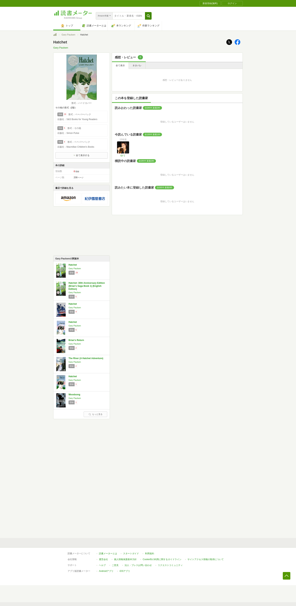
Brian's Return (76, 340)
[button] (148, 16)
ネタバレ (137, 65)
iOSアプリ (124, 571)
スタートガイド (131, 553)
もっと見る (96, 414)
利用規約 (149, 553)
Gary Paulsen (68, 34)
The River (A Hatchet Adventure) (86, 358)
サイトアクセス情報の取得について (205, 559)
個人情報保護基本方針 (125, 559)
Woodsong (74, 394)
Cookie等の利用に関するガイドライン (162, 559)
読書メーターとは (108, 553)
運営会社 (103, 559)
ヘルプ (102, 565)
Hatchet (73, 265)
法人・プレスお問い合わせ (138, 565)
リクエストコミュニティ (170, 565)
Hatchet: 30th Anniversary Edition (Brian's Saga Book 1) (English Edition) (87, 286)
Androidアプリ (106, 571)
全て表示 (120, 65)
